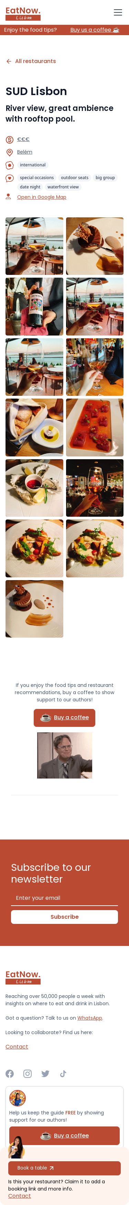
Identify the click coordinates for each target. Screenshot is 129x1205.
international (33, 165)
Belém (24, 151)
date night (30, 187)
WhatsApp (89, 1018)
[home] (23, 12)
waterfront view (63, 187)
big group (105, 178)
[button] (116, 12)
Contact (19, 1196)
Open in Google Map (41, 197)
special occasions (37, 178)
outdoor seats (74, 178)
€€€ (23, 139)
